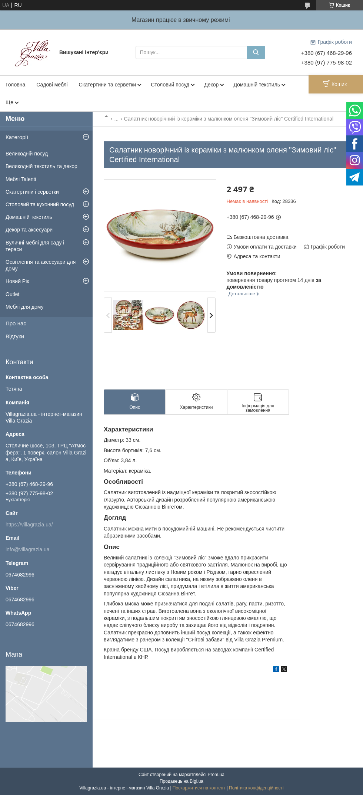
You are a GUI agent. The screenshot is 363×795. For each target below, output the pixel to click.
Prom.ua (216, 774)
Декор (211, 85)
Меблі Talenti (21, 179)
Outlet (12, 294)
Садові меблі (51, 85)
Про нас (16, 323)
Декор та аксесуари (29, 230)
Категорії (17, 137)
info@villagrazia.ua (28, 549)
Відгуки (15, 336)
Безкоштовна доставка (261, 237)
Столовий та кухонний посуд (40, 204)
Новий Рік (17, 281)
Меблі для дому (25, 307)
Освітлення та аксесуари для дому (41, 265)
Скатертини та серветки (107, 85)
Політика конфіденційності (256, 788)
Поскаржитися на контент (199, 788)
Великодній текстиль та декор (41, 166)
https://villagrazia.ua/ (29, 525)
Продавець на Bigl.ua (181, 781)
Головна (15, 85)
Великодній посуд (27, 154)
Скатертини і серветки (32, 192)
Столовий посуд (170, 85)
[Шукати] (256, 52)
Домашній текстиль (256, 85)
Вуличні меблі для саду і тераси (35, 246)
